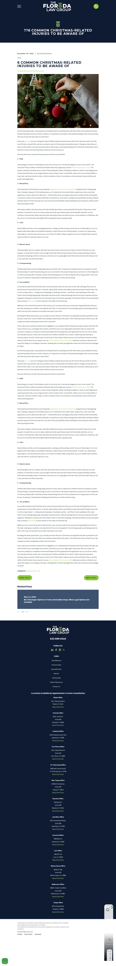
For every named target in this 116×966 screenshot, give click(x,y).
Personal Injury (35, 103)
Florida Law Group (23, 103)
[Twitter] (64, 682)
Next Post (91, 610)
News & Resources (56, 714)
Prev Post (25, 610)
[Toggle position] (105, 905)
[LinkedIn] (52, 682)
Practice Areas (56, 697)
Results (56, 706)
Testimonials (56, 710)
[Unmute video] (82, 905)
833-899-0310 (58, 670)
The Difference (56, 693)
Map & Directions (58, 739)
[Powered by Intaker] (100, 962)
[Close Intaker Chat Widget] (109, 905)
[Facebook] (56, 682)
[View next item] (27, 644)
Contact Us (56, 718)
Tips (42, 103)
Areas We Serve (56, 701)
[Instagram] (60, 682)
